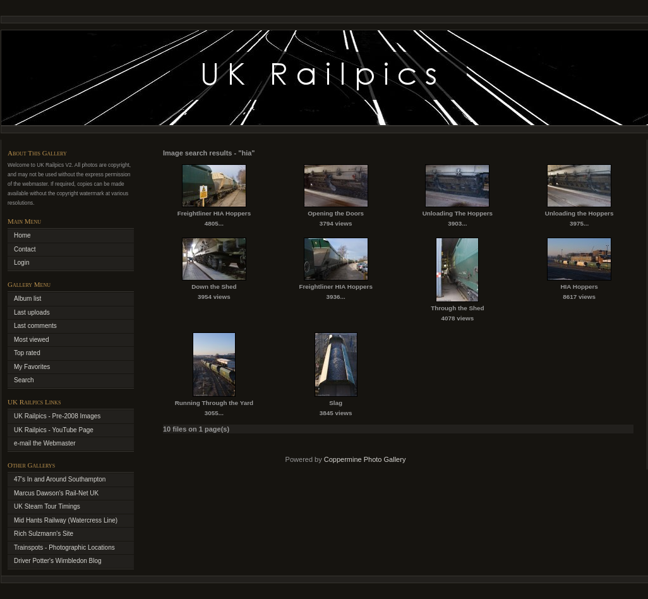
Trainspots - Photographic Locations (64, 547)
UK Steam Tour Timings (47, 506)
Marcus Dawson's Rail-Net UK (56, 493)
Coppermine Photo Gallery (365, 459)
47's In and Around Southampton (59, 479)
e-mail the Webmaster (45, 443)
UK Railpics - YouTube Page (53, 430)
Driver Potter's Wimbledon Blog (58, 560)
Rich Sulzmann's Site (43, 533)
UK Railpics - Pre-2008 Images (57, 416)
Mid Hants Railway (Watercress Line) (65, 520)
